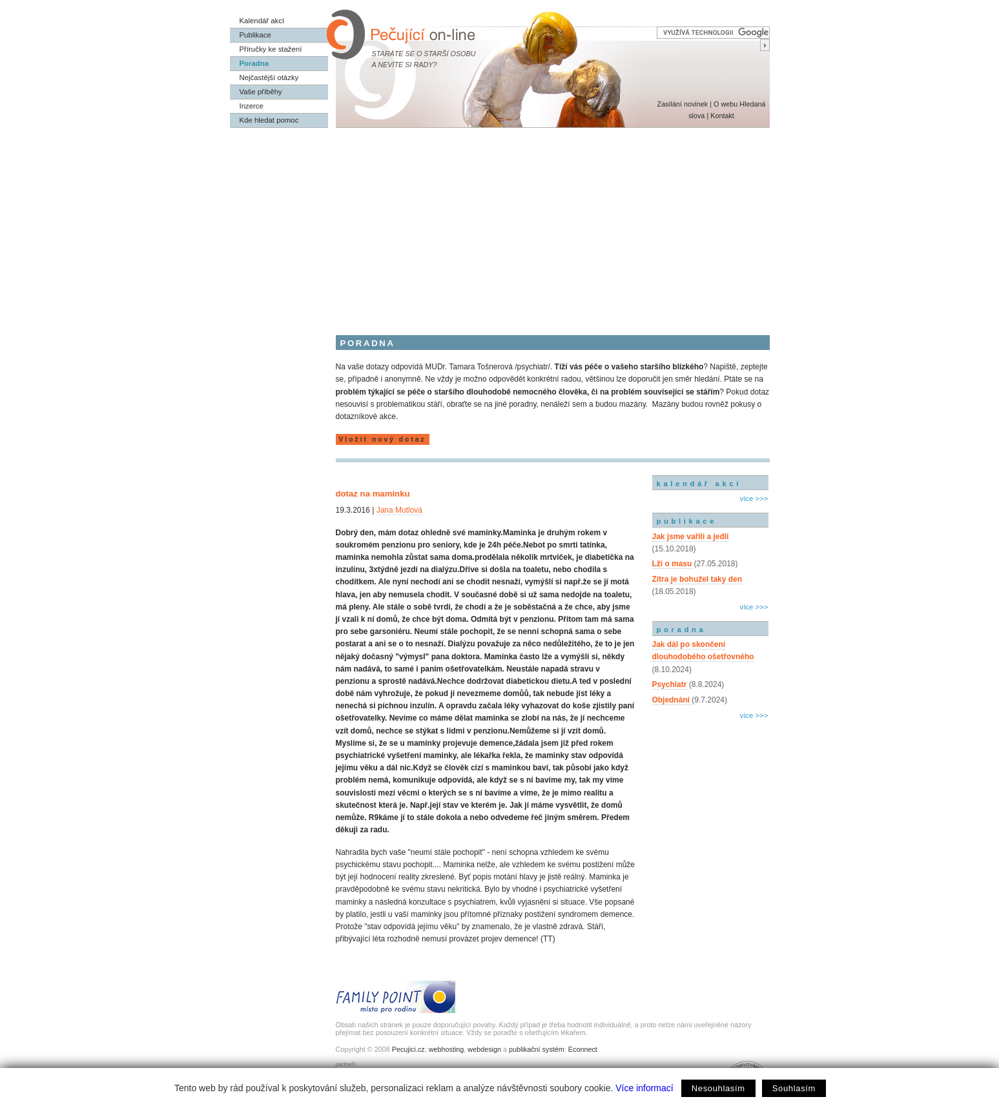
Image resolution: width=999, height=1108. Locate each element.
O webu (725, 104)
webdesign (484, 1049)
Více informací (644, 1088)
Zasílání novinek (682, 104)
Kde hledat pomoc (269, 120)
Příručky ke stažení (271, 49)
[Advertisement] (500, 224)
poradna (681, 629)
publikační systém (536, 1049)
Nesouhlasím (718, 1088)
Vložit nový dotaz (382, 439)
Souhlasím (794, 1088)
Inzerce (251, 106)
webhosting (446, 1049)
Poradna (254, 63)
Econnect (582, 1049)
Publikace (255, 35)
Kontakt (722, 115)
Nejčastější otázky (269, 77)
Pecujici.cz (408, 1049)
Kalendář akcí (262, 21)
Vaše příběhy (261, 92)
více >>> (753, 498)
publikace (687, 521)
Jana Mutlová (399, 510)
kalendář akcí (699, 483)
